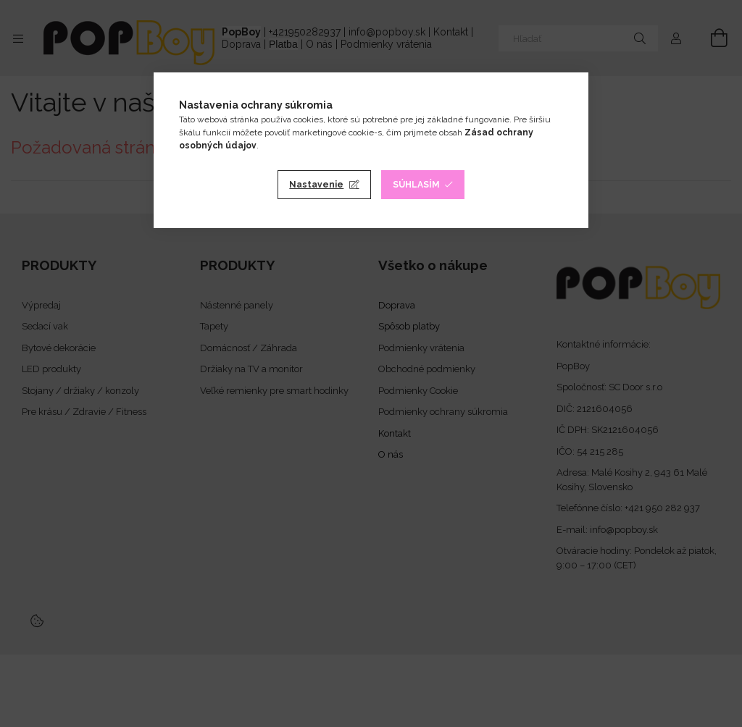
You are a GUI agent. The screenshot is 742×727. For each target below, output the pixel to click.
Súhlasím (416, 185)
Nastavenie (316, 185)
